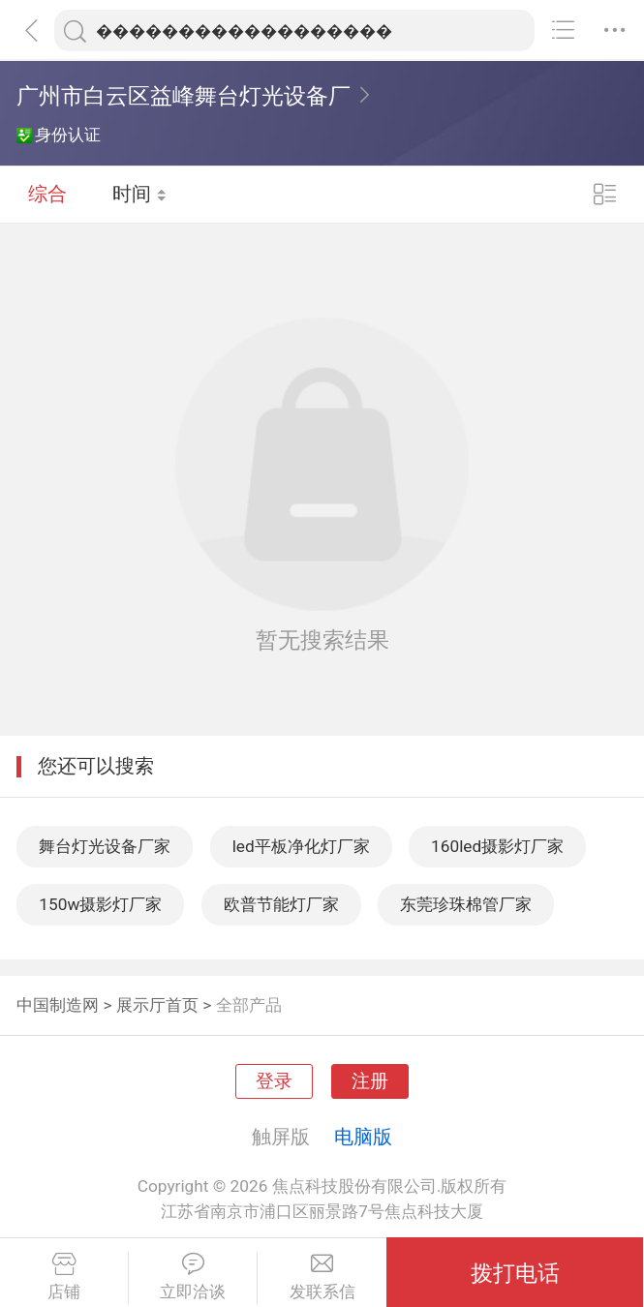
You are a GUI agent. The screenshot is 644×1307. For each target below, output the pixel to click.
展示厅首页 (157, 1005)
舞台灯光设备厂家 (104, 846)
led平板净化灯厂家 (301, 846)
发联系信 (322, 1277)
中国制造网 (57, 1005)
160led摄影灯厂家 (497, 846)
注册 (370, 1081)
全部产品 (249, 1005)
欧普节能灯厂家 (281, 904)
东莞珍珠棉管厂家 (466, 904)
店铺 (64, 1277)
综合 (47, 193)
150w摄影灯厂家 (100, 904)
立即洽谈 (193, 1277)
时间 (140, 193)
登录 (274, 1081)
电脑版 (363, 1136)
